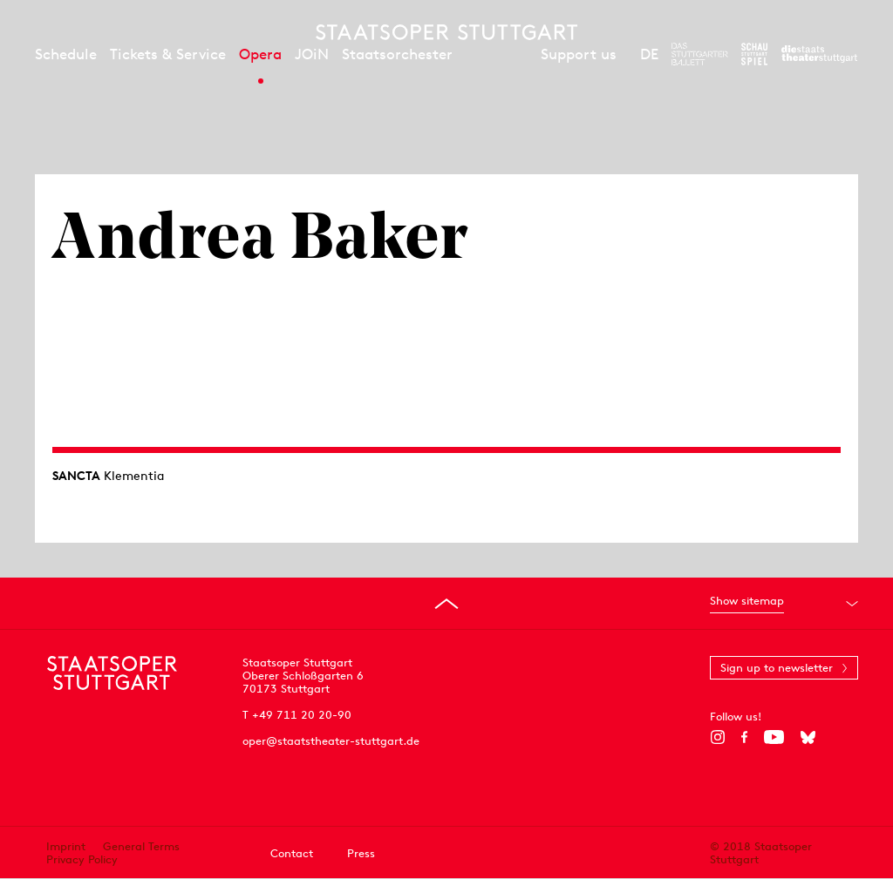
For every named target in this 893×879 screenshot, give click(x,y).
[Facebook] (744, 737)
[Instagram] (717, 737)
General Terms (141, 846)
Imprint (65, 846)
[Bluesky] (808, 737)
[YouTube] (774, 737)
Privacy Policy (82, 859)
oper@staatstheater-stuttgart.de (330, 741)
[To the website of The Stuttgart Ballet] (699, 54)
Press (361, 853)
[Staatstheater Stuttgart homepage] (446, 32)
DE (649, 54)
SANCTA (76, 475)
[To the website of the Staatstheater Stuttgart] (819, 54)
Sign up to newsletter (776, 667)
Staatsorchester (397, 54)
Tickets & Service (168, 54)
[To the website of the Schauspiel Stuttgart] (754, 54)
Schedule (66, 54)
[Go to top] (446, 604)
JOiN (312, 54)
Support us (579, 54)
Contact (291, 853)
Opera (260, 54)
